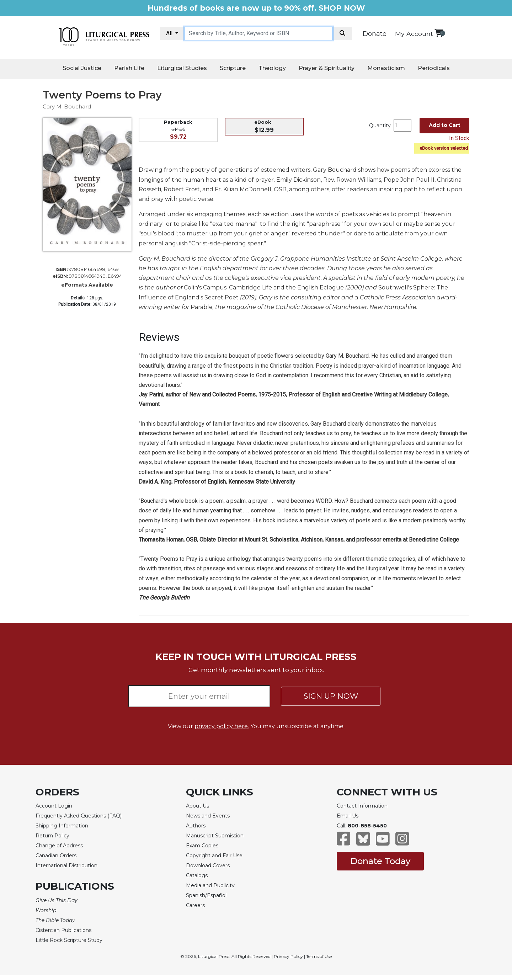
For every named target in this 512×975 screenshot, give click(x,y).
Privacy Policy (288, 956)
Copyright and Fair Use (214, 855)
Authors (196, 825)
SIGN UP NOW (331, 696)
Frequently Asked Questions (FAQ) (79, 815)
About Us (197, 806)
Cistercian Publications (63, 930)
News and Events (208, 815)
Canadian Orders (56, 855)
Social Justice (82, 68)
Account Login (54, 806)
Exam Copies (202, 845)
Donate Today (380, 861)
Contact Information (362, 806)
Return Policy (52, 835)
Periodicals (434, 68)
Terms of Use (319, 956)
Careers (195, 905)
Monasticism (386, 68)
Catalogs (197, 875)
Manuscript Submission (215, 835)
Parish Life (129, 68)
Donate (374, 34)
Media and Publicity (210, 885)
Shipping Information (62, 825)
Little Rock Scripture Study (69, 940)
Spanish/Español (206, 895)
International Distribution (66, 865)
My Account (414, 33)
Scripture (233, 68)
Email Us (347, 815)
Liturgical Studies (182, 68)
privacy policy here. (221, 726)
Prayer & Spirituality (326, 68)
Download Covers (208, 865)
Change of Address (59, 845)
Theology (272, 68)
